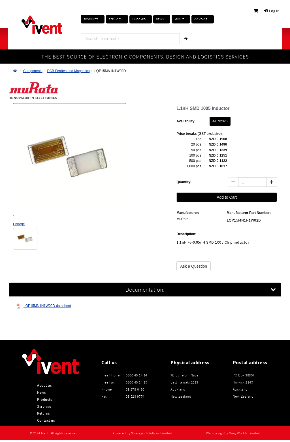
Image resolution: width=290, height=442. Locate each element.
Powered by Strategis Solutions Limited (142, 433)
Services (44, 406)
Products (91, 19)
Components (32, 71)
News (41, 392)
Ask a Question (193, 266)
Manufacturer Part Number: (249, 213)
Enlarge (19, 224)
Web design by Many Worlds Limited (233, 433)
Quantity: (183, 182)
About (179, 19)
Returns (43, 413)
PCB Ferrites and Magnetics (68, 71)
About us (44, 385)
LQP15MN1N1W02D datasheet (43, 306)
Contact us (46, 420)
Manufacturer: (187, 213)
